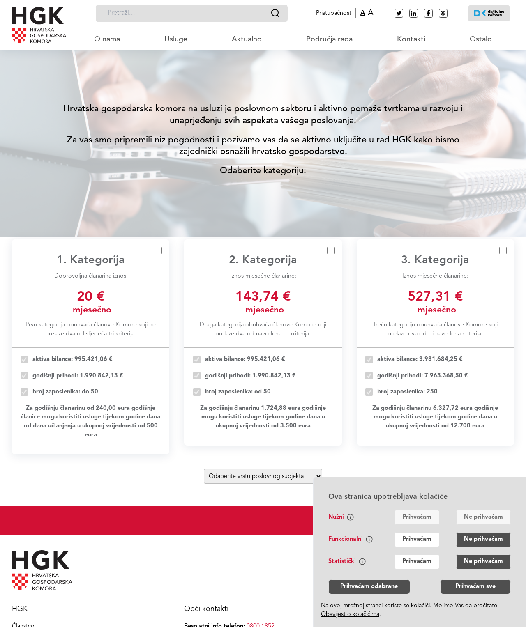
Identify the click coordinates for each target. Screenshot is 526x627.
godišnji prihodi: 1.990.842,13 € (77, 376)
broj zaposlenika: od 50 (238, 392)
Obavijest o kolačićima (350, 614)
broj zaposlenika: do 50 (65, 392)
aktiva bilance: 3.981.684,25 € (420, 359)
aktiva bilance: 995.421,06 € (72, 359)
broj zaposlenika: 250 (407, 392)
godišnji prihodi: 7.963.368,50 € (422, 376)
